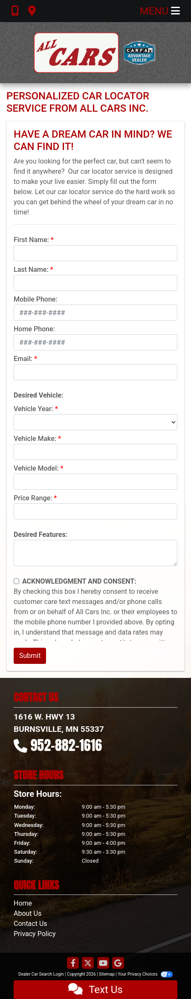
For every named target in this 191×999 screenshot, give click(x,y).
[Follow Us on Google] (118, 963)
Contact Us (30, 924)
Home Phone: (34, 329)
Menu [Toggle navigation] (160, 11)
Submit (30, 656)
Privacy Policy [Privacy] (35, 934)
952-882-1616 (66, 745)
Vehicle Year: (33, 409)
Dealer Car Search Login (41, 974)
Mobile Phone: (36, 299)
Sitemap (107, 974)
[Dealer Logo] (95, 52)
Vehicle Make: (35, 439)
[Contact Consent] (16, 581)
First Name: (31, 240)
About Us (27, 913)
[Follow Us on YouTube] (103, 963)
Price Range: (33, 498)
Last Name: (31, 269)
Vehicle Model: (36, 468)
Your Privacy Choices (145, 974)
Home (23, 903)
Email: (23, 359)
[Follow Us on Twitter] (88, 963)
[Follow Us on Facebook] (73, 963)
